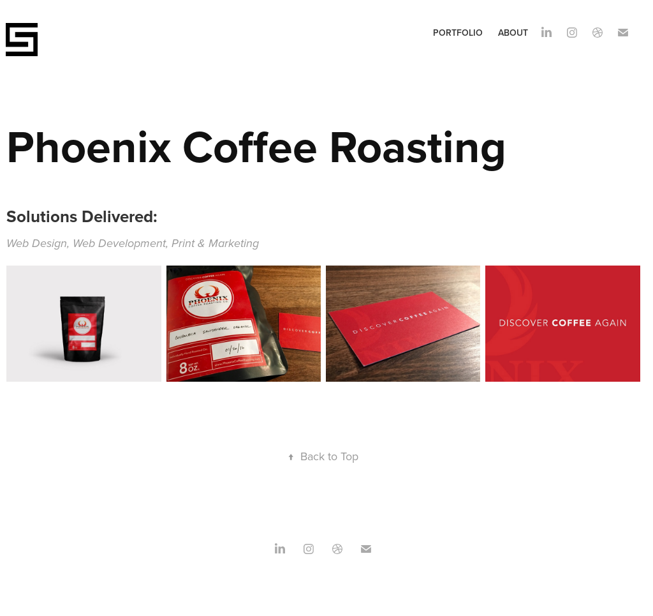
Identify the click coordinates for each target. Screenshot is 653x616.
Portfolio (458, 32)
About (513, 32)
